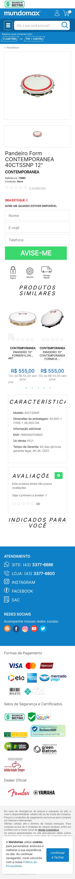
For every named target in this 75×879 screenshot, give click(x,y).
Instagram (23, 582)
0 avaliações (37, 188)
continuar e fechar (58, 855)
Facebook (22, 591)
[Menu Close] (8, 25)
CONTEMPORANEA (22, 172)
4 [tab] (42, 388)
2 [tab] (30, 388)
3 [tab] (36, 388)
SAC (16, 600)
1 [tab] (24, 388)
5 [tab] (48, 388)
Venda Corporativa (48, 829)
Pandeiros (13, 47)
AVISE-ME (36, 253)
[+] (59, 475)
